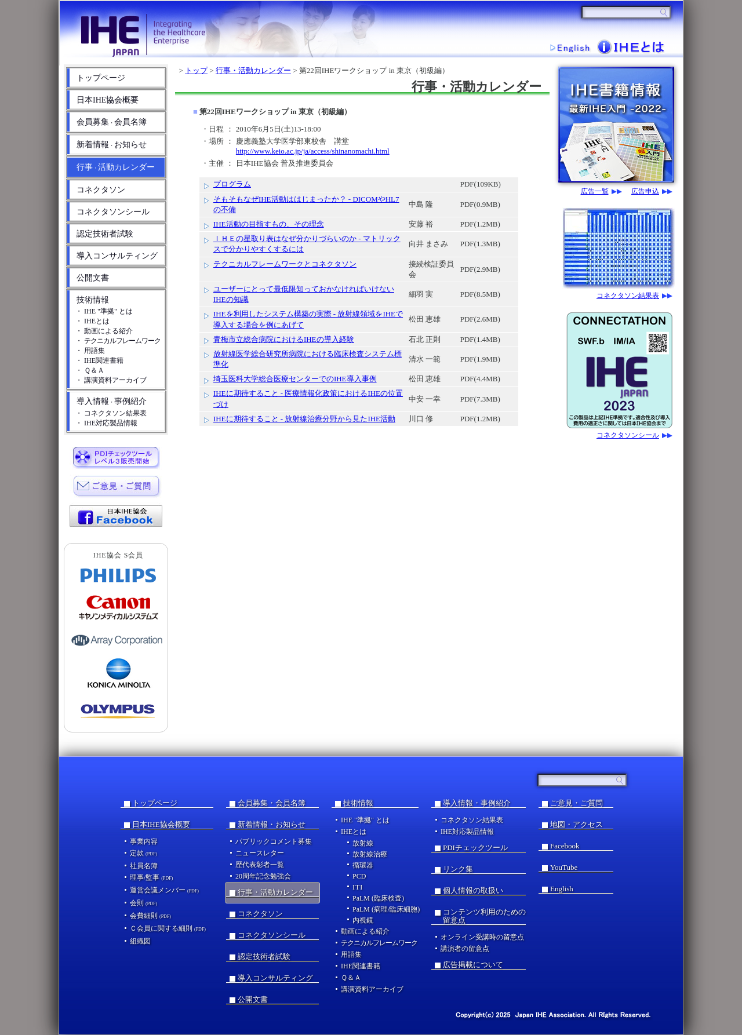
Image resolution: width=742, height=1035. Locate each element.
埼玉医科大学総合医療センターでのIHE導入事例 (295, 378)
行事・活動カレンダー (253, 70)
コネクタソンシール (113, 211)
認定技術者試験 (105, 233)
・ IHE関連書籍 (99, 360)
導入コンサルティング (117, 256)
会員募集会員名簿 (112, 122)
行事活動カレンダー (116, 167)
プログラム (232, 184)
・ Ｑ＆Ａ (89, 370)
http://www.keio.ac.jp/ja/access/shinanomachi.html (313, 151)
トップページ (101, 78)
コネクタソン (101, 189)
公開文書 (93, 278)
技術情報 (93, 300)
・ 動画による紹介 (104, 331)
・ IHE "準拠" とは (104, 311)
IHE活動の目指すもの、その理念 (268, 224)
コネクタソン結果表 (627, 296)
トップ (196, 70)
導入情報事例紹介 (112, 401)
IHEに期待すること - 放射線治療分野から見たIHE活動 (304, 418)
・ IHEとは (92, 321)
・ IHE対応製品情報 (106, 423)
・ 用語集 (90, 351)
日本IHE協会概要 (108, 100)
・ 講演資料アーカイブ (111, 380)
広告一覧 (595, 191)
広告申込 (645, 191)
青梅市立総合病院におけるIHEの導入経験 (283, 339)
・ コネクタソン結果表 (111, 413)
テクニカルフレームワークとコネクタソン (285, 264)
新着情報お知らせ (112, 144)
